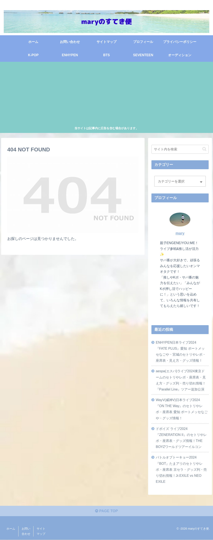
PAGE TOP (106, 511)
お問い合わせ (26, 531)
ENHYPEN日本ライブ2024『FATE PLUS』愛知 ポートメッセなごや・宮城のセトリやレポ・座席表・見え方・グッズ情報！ (181, 351)
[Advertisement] (106, 95)
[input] (179, 149)
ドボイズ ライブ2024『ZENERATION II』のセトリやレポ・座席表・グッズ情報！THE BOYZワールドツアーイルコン (181, 437)
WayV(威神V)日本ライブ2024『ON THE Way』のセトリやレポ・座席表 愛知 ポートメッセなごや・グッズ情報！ (182, 409)
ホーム (10, 528)
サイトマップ (41, 531)
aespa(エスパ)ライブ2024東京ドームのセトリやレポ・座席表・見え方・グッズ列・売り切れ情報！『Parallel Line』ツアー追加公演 (181, 380)
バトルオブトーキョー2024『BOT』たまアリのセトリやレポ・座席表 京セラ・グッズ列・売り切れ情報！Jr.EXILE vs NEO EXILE (181, 469)
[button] (204, 149)
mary (180, 233)
